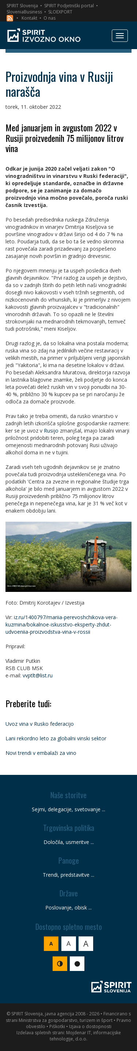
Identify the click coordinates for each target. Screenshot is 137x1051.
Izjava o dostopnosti (90, 1026)
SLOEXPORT (60, 12)
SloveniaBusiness (24, 12)
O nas (49, 18)
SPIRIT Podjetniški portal (69, 6)
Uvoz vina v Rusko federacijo (39, 723)
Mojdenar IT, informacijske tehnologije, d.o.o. (85, 1036)
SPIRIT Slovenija (22, 6)
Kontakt (29, 18)
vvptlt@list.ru (38, 675)
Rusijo (51, 430)
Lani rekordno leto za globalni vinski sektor (55, 738)
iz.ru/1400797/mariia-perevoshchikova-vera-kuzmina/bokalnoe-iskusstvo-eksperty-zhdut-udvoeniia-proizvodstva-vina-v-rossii (61, 624)
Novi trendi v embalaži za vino (40, 752)
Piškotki (57, 1026)
